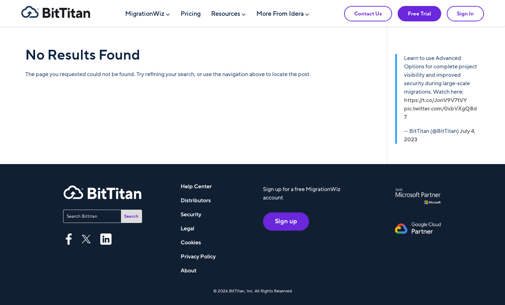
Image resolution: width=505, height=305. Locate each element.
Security (191, 214)
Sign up (286, 221)
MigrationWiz (144, 14)
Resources (225, 14)
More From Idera (280, 14)
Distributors (196, 200)
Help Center (196, 186)
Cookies (191, 242)
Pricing (191, 14)
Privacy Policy (198, 256)
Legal (187, 228)
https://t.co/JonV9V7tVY (435, 100)
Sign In (465, 13)
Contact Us (368, 13)
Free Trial (419, 13)
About (188, 270)
